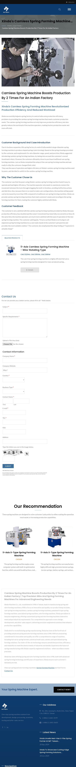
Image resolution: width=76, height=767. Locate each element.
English (71, 2)
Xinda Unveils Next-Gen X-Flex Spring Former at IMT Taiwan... (56, 739)
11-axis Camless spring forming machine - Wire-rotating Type (45, 248)
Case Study (17, 26)
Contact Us (8, 671)
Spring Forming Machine (45, 668)
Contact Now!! (64, 690)
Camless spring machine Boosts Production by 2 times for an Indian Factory (30, 28)
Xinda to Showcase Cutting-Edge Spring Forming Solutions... (54, 751)
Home (9, 26)
